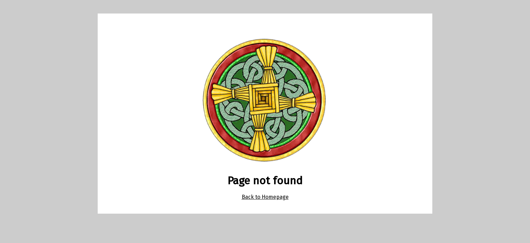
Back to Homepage (265, 197)
